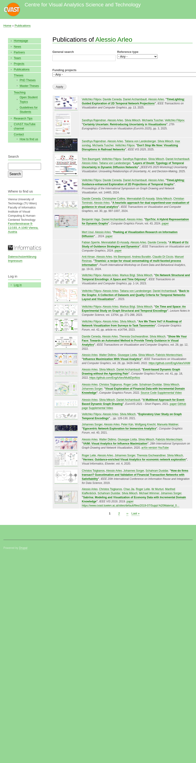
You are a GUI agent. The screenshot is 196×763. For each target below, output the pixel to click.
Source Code (149, 392)
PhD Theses (28, 80)
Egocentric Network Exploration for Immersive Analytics (119, 428)
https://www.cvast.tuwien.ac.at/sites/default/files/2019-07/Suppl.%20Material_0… (130, 505)
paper (165, 223)
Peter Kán (127, 424)
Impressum (15, 260)
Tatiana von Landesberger (140, 141)
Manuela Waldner (167, 424)
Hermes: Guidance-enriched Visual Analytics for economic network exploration (134, 459)
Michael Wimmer (149, 493)
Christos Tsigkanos (110, 384)
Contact (19, 134)
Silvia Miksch (132, 120)
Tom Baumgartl (91, 159)
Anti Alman (88, 256)
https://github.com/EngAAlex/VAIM (169, 363)
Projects (19, 63)
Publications (23, 25)
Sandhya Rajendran (94, 120)
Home (7, 25)
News (17, 46)
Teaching (20, 92)
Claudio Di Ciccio (162, 256)
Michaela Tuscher (152, 120)
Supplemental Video (169, 392)
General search (63, 52)
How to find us (29, 139)
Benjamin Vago (91, 219)
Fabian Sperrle (91, 242)
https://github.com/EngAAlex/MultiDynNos (114, 377)
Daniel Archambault (135, 99)
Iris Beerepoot (122, 256)
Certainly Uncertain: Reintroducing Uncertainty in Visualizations (124, 124)
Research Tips (23, 118)
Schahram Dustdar (150, 384)
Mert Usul (87, 232)
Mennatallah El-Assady (141, 198)
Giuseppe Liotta (127, 355)
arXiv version (149, 447)
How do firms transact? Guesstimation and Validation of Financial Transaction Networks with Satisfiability (135, 474)
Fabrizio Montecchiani (169, 355)
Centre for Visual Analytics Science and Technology (83, 5)
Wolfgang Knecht (145, 424)
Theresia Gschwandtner (133, 336)
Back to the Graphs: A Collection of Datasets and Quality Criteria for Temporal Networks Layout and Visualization (135, 295)
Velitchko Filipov (91, 99)
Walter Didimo (107, 355)
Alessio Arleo (113, 39)
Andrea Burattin (141, 256)
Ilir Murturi (158, 489)
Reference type (127, 52)
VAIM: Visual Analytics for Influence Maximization (115, 443)
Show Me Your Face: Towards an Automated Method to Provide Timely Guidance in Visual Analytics (134, 340)
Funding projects (64, 70)
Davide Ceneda (112, 99)
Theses (18, 75)
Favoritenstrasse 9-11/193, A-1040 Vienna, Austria (23, 228)
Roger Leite (131, 384)
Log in (18, 285)
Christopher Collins (113, 198)
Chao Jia (129, 489)
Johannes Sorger (92, 388)
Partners (19, 52)
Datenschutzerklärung (22, 256)
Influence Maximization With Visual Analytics (112, 359)
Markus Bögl (127, 275)
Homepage (21, 40)
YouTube (163, 447)
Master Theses (29, 85)
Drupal (23, 548)
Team (17, 58)
